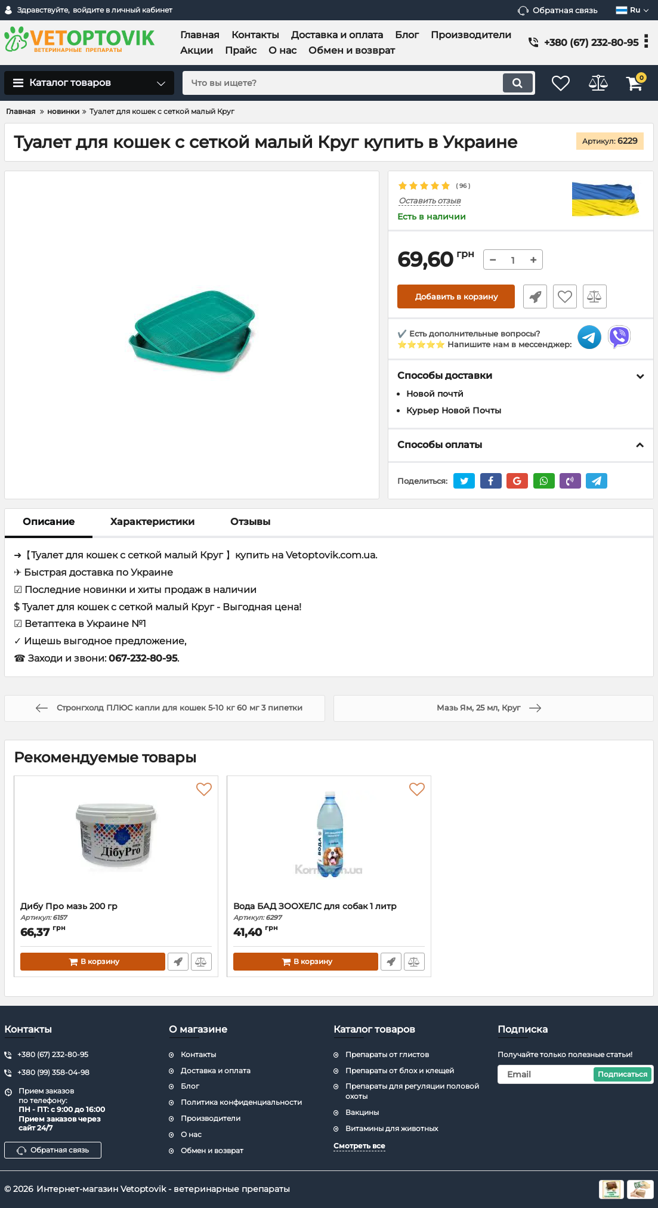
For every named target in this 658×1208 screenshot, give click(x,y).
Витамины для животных (391, 1128)
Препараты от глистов (387, 1054)
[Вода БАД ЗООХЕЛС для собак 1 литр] (329, 841)
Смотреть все (359, 1145)
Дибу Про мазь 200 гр (116, 911)
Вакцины (362, 1112)
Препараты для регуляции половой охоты (412, 1091)
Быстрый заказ (533, 297)
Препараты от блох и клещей (399, 1070)
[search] (351, 83)
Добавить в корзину (456, 297)
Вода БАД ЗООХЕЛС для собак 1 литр (329, 911)
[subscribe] (576, 1074)
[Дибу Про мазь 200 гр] (116, 841)
